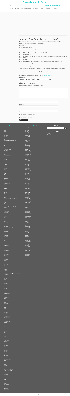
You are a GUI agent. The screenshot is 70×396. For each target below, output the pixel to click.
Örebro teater (5, 288)
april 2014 (26, 235)
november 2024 (27, 136)
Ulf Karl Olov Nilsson (6, 380)
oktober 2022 (27, 146)
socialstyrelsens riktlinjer (7, 351)
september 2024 (27, 139)
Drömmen (5, 170)
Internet (5, 225)
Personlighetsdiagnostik (7, 294)
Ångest (27, 33)
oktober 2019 (27, 169)
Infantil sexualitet (6, 222)
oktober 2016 (27, 202)
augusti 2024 (27, 140)
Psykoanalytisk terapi (6, 317)
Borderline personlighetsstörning (8, 155)
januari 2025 (27, 135)
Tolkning (5, 375)
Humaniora (5, 216)
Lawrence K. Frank (6, 250)
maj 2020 (26, 165)
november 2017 (27, 189)
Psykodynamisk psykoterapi (26, 8)
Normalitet (5, 279)
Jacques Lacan (6, 226)
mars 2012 (26, 251)
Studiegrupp (5, 361)
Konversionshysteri (6, 246)
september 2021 (27, 154)
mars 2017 (26, 197)
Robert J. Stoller (6, 337)
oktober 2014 (27, 227)
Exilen (4, 184)
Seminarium (5, 342)
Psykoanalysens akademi (7, 316)
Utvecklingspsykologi (6, 384)
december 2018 (27, 178)
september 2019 (27, 170)
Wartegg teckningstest (6, 389)
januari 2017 (27, 198)
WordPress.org (49, 137)
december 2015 (27, 212)
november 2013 (27, 240)
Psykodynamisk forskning (7, 318)
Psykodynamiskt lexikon (7, 321)
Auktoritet (5, 144)
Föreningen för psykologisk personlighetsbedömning (10, 198)
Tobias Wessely (6, 374)
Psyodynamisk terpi (6, 331)
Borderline (5, 154)
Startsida (11, 8)
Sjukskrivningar (6, 345)
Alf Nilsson (5, 131)
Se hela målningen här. (48, 75)
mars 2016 (26, 208)
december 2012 (27, 246)
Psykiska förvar (6, 313)
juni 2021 (26, 155)
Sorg (4, 354)
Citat (4, 160)
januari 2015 (27, 225)
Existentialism (5, 187)
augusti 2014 (27, 230)
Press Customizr (41, 394)
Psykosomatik (5, 327)
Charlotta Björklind (6, 159)
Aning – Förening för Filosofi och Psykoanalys (10, 140)
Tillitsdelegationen (6, 373)
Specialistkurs (35, 8)
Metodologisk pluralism (7, 268)
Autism (4, 145)
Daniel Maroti (5, 164)
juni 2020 (26, 164)
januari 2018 (27, 188)
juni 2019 (26, 173)
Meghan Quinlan (6, 264)
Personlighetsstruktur (6, 297)
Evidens (5, 182)
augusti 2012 (27, 250)
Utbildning (5, 383)
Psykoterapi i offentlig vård (7, 330)
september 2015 (27, 216)
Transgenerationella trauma (7, 378)
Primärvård (5, 307)
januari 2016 (27, 211)
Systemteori (5, 365)
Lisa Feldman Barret (6, 254)
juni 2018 (26, 183)
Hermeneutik (5, 213)
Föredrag (37, 33)
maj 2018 (26, 184)
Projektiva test (5, 308)
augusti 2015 (27, 217)
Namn (20, 100)
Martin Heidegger (6, 259)
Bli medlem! (17, 8)
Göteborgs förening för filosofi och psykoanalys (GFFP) (11, 206)
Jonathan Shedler (6, 235)
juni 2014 (26, 232)
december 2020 (27, 160)
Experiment (5, 188)
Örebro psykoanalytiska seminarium (8, 287)
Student (5, 360)
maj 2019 (26, 174)
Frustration (5, 202)
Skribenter (42, 8)
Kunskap (5, 249)
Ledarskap (5, 251)
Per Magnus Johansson (7, 292)
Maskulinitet (5, 260)
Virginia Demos (6, 388)
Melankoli (5, 265)
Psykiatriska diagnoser (7, 311)
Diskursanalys (5, 168)
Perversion (5, 298)
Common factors (6, 163)
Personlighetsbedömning (7, 293)
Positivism (5, 302)
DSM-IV (5, 174)
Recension (5, 336)
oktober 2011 (27, 256)
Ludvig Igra (5, 255)
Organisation (5, 289)
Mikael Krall (5, 269)
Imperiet (5, 221)
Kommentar (21, 87)
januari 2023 (27, 144)
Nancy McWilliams (6, 270)
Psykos (4, 326)
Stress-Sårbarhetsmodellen (7, 359)
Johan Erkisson (6, 232)
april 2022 (26, 149)
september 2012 (27, 249)
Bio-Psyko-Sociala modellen (7, 149)
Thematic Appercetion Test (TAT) (8, 370)
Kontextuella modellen (6, 245)
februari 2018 (27, 187)
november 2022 (27, 145)
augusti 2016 (27, 203)
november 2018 (27, 179)
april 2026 (26, 127)
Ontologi (5, 284)
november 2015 (27, 213)
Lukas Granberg (6, 256)
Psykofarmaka (5, 322)
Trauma (5, 379)
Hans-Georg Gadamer (7, 211)
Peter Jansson (5, 299)
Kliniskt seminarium (6, 241)
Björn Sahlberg (6, 150)
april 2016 (26, 207)
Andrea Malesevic (6, 136)
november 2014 (27, 226)
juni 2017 (26, 193)
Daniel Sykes (5, 165)
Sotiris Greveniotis (6, 355)
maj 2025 (26, 131)
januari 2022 (27, 150)
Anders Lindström (6, 135)
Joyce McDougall (6, 236)
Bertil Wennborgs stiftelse (32, 33)
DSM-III (5, 173)
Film (4, 193)
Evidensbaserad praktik (7, 183)
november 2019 (27, 168)
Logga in (48, 133)
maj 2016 (26, 206)
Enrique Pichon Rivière (7, 179)
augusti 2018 (27, 182)
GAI (4, 203)
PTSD (4, 332)
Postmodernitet (6, 303)
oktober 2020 (27, 163)
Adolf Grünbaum (6, 127)
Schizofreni (5, 341)
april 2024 (26, 141)
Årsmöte (5, 141)
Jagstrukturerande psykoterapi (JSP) (8, 227)
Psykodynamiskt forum (35, 2)
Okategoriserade (6, 283)
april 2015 (26, 221)
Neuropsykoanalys (6, 274)
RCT (4, 335)
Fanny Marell (5, 192)
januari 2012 (27, 254)
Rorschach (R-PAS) (6, 340)
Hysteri (4, 217)
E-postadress (21, 104)
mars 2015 (26, 222)
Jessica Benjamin (6, 231)
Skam (4, 346)
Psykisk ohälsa (6, 312)
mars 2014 (26, 236)
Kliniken (5, 240)
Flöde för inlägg (49, 134)
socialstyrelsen (5, 350)
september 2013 (27, 241)
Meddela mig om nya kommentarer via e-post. (27, 114)
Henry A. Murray (6, 212)
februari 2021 (27, 159)
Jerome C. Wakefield (6, 230)
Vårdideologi (5, 385)
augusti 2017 (27, 192)
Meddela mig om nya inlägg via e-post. (26, 117)
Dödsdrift (5, 169)
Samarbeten (48, 8)
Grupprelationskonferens (7, 208)
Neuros (4, 275)
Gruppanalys (5, 207)
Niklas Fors (5, 278)
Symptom (5, 364)
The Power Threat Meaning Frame (8, 369)
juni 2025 (26, 130)
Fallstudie (5, 189)
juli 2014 (26, 231)
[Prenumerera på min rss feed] (11, 5)
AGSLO (5, 130)
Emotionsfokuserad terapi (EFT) (8, 178)
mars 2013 (26, 245)
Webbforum (55, 8)
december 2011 (27, 255)
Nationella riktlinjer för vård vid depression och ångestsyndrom (12, 273)
